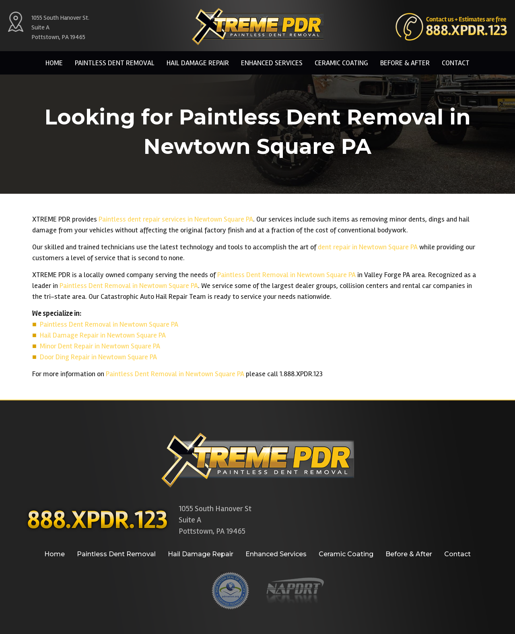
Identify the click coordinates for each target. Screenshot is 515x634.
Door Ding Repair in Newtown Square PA (98, 356)
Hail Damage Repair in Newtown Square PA (103, 335)
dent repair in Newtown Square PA (368, 246)
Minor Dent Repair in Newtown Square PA (100, 346)
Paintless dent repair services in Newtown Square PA (176, 219)
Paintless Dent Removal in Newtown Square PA (286, 274)
